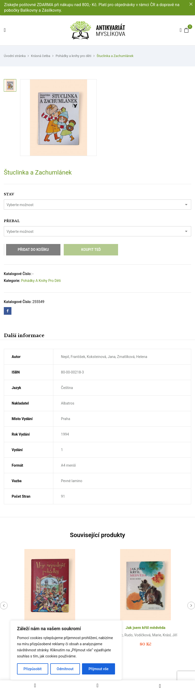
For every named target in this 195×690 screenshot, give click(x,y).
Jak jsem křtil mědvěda (146, 627)
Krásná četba (40, 56)
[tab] (24, 336)
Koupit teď (91, 250)
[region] (66, 650)
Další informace (24, 335)
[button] (186, 30)
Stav (9, 194)
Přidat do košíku (33, 250)
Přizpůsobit (33, 669)
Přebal (12, 221)
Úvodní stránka (15, 56)
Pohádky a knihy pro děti (73, 56)
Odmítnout (65, 669)
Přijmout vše (99, 669)
